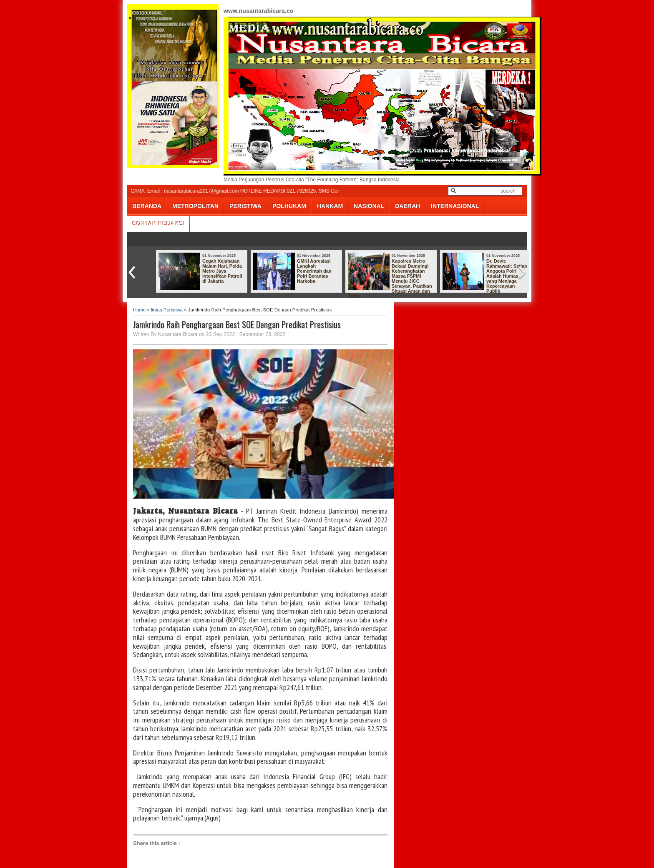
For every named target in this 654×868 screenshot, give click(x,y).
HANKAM (330, 206)
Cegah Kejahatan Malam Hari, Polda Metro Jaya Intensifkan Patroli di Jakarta (222, 270)
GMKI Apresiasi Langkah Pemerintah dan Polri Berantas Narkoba (314, 270)
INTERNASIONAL (455, 206)
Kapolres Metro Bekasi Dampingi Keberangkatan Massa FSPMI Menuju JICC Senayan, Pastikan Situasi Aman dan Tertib (390, 278)
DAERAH (407, 206)
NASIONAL (369, 206)
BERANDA (146, 206)
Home (139, 309)
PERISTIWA (245, 206)
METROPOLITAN (195, 206)
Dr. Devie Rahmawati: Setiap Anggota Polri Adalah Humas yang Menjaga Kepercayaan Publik (506, 276)
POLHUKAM (289, 206)
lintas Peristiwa (167, 309)
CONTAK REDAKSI (158, 223)
